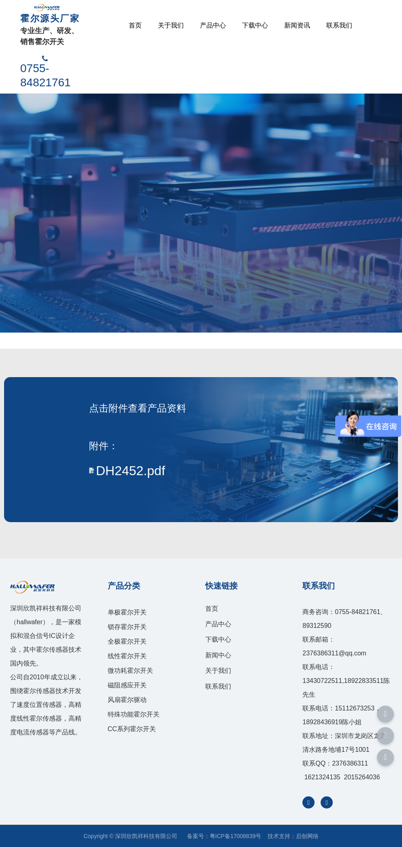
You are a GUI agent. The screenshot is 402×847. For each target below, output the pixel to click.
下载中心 (255, 25)
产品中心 (213, 25)
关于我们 (171, 25)
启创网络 (307, 836)
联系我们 (339, 25)
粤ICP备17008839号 (236, 836)
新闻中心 (218, 655)
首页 (135, 25)
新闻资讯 (297, 25)
